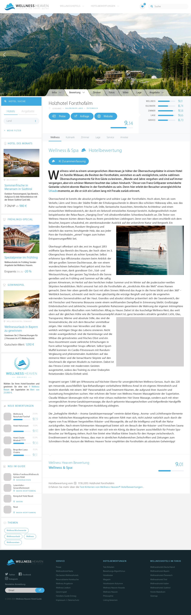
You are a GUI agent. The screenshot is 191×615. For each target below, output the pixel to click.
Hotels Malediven (157, 592)
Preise (59, 116)
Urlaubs (53, 191)
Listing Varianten (110, 600)
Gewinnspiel (61, 592)
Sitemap (154, 596)
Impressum (61, 600)
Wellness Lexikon (63, 587)
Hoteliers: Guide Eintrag (66, 596)
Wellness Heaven (110, 592)
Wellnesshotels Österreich (161, 575)
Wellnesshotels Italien (159, 583)
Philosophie (108, 596)
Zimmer (85, 137)
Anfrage (81, 116)
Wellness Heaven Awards (114, 587)
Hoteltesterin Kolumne (113, 583)
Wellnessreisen (13, 542)
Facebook (25, 575)
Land (9, 120)
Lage (98, 137)
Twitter (10, 575)
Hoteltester (108, 575)
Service (110, 137)
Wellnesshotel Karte (64, 571)
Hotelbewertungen (105, 6)
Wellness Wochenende (16, 530)
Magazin (107, 579)
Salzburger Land (74, 108)
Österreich (92, 108)
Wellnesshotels (72, 6)
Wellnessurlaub (13, 536)
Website (105, 116)
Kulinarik (70, 137)
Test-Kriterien (108, 567)
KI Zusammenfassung (69, 161)
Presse (58, 567)
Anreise (124, 137)
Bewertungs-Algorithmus (114, 571)
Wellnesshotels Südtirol (160, 587)
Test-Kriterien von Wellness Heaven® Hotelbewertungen (111, 487)
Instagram (11, 579)
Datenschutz (73, 600)
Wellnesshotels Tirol (158, 579)
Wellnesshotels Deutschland (162, 567)
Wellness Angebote (64, 583)
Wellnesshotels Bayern (159, 571)
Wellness (55, 137)
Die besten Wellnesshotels (67, 575)
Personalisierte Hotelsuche (67, 579)
